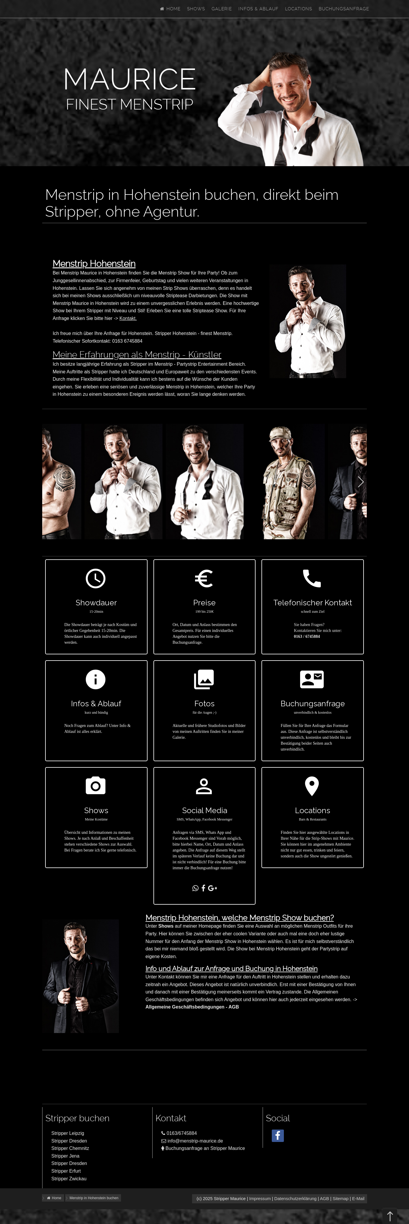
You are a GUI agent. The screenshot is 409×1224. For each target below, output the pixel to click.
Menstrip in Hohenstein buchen (94, 1198)
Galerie (222, 9)
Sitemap (341, 1198)
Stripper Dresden (69, 1140)
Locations (298, 9)
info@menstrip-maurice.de (192, 1140)
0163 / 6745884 (307, 636)
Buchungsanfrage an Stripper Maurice (203, 1148)
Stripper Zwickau (68, 1178)
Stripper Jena (65, 1155)
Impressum (260, 1198)
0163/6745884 (179, 1133)
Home (170, 9)
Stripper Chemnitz (70, 1148)
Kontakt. (128, 318)
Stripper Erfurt (66, 1171)
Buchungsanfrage (344, 9)
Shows (196, 9)
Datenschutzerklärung (295, 1198)
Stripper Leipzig (67, 1133)
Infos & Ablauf (258, 9)
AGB (324, 1198)
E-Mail (358, 1198)
